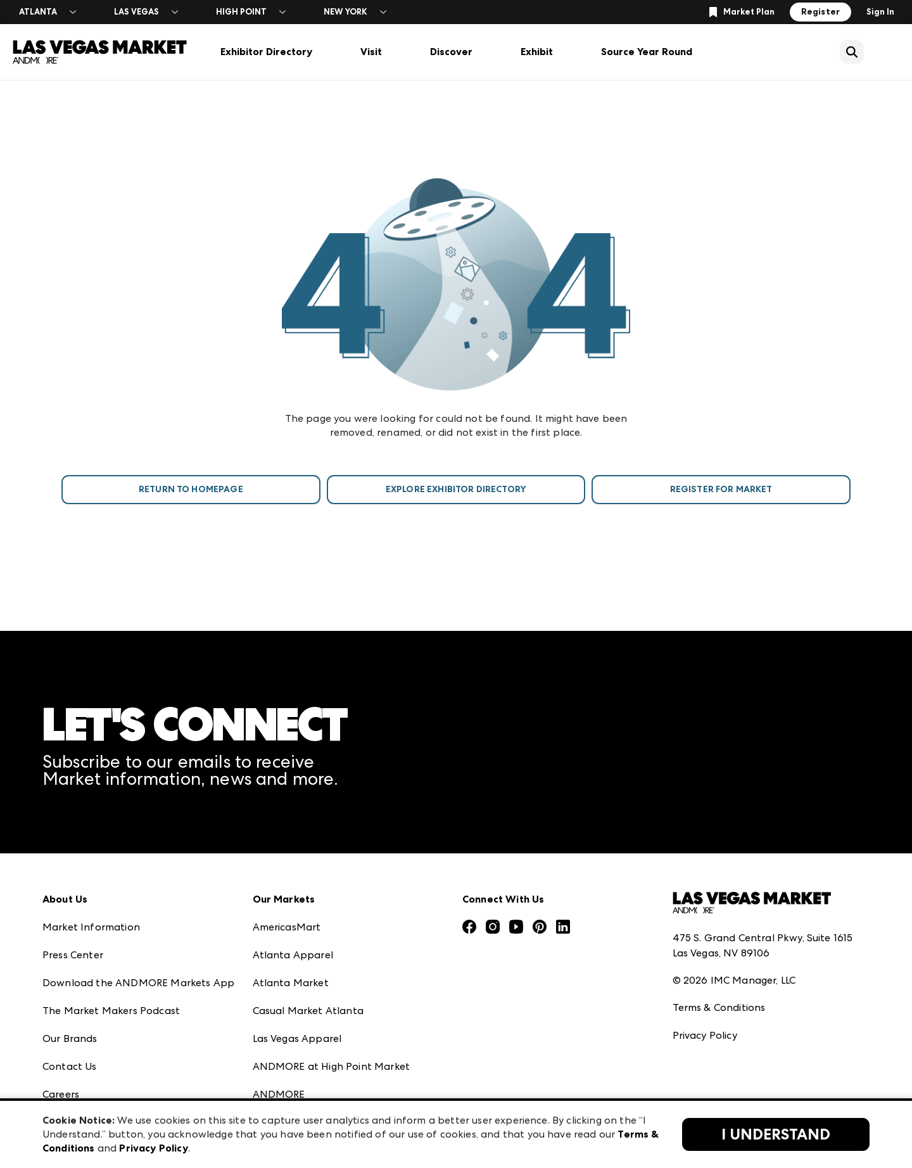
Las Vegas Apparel (297, 1038)
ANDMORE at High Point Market (331, 1066)
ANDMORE (279, 1094)
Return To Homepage (191, 489)
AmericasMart (287, 927)
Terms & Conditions (719, 1007)
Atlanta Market (291, 983)
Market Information (91, 927)
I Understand (775, 1134)
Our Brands (70, 1038)
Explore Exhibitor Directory (456, 489)
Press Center (72, 955)
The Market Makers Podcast (111, 1011)
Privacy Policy (705, 1035)
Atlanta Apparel (293, 955)
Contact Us (69, 1066)
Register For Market (721, 489)
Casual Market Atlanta (308, 1011)
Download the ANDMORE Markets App (138, 983)
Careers (60, 1094)
